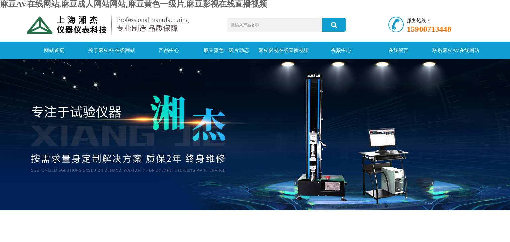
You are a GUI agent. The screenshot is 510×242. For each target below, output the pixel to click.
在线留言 (398, 50)
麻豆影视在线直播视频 (283, 50)
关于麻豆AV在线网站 (111, 50)
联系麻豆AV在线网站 (455, 50)
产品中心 (169, 50)
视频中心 (341, 50)
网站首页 (54, 50)
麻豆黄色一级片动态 (226, 50)
